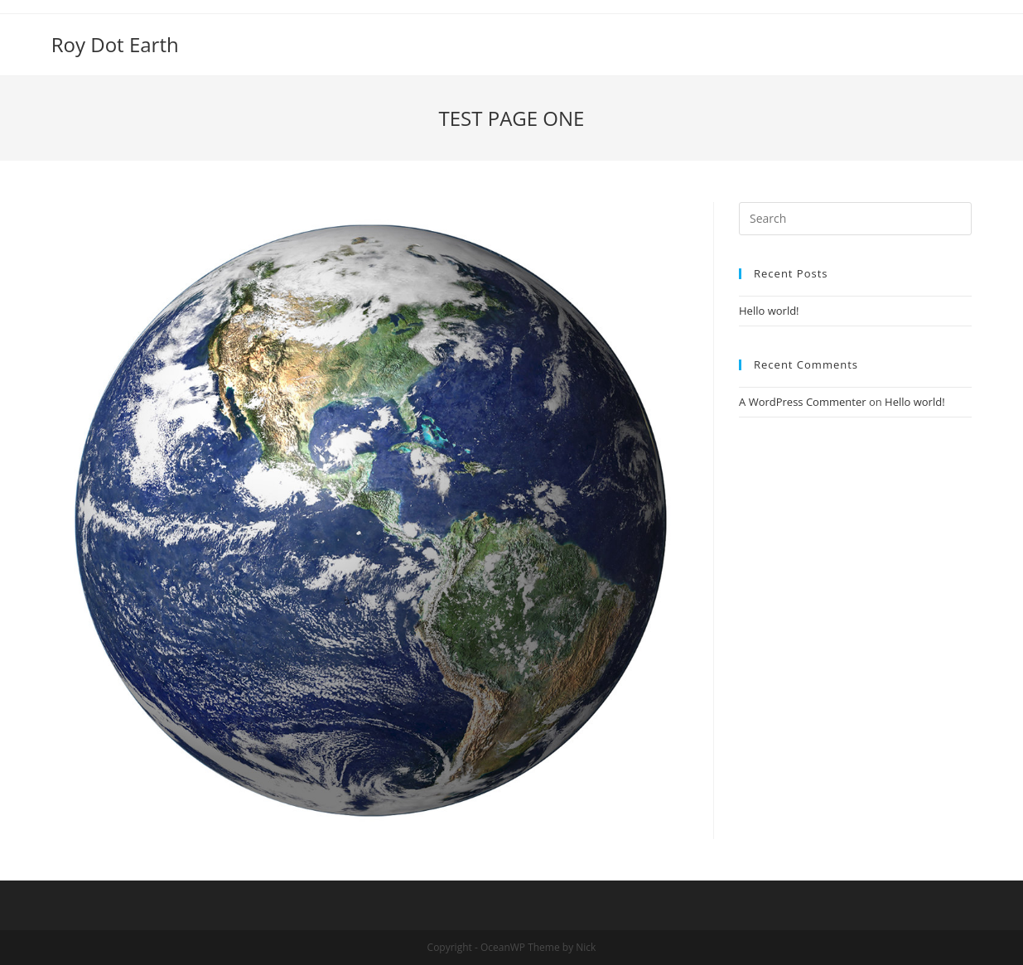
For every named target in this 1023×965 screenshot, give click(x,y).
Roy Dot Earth (115, 44)
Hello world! (769, 310)
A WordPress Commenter (802, 401)
